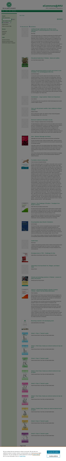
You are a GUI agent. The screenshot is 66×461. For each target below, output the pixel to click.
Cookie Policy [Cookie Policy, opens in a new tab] (22, 456)
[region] (33, 454)
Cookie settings (36, 454)
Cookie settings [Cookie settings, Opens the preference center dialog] (53, 456)
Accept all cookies (53, 452)
